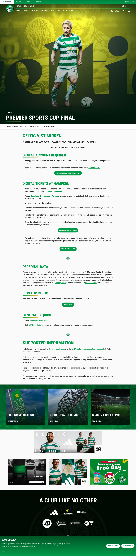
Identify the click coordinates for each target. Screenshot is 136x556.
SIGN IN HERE (130, 2)
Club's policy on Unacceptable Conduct (88, 349)
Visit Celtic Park (68, 11)
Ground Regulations (56, 349)
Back (9, 112)
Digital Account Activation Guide (68, 173)
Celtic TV (38, 2)
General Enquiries (48, 126)
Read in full (13, 421)
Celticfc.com (7, 2)
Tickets (18, 2)
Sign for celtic (34, 126)
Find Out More (6, 551)
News (18, 11)
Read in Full (97, 421)
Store (28, 2)
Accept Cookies (113, 545)
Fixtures (44, 11)
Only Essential (128, 545)
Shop (58, 11)
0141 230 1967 (35, 325)
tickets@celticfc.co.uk (39, 320)
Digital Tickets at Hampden (16, 126)
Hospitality (34, 11)
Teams (52, 11)
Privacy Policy (61, 283)
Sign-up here (68, 305)
